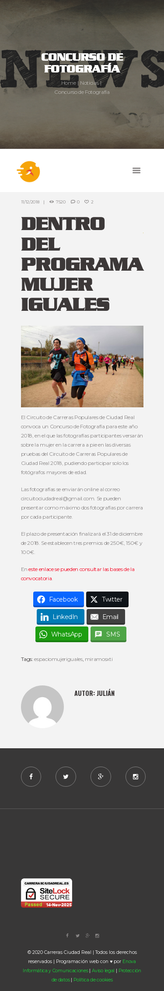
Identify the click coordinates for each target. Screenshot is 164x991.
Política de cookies (92, 980)
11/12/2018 (30, 202)
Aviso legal (103, 971)
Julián (106, 693)
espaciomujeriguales (58, 659)
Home (68, 82)
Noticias (89, 82)
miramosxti (98, 659)
